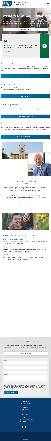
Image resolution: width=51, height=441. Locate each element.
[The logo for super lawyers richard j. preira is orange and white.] (15, 301)
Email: (5, 365)
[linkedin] (28, 427)
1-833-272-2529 (25, 409)
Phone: (5, 369)
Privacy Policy (12, 388)
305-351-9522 (25, 404)
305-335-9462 (25, 414)
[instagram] (25, 427)
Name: (5, 360)
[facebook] (22, 427)
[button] (48, 4)
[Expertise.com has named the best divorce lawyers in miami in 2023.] (36, 279)
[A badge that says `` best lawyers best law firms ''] (15, 279)
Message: (6, 374)
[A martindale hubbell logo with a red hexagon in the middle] (36, 301)
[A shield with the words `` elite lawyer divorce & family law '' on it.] (15, 322)
